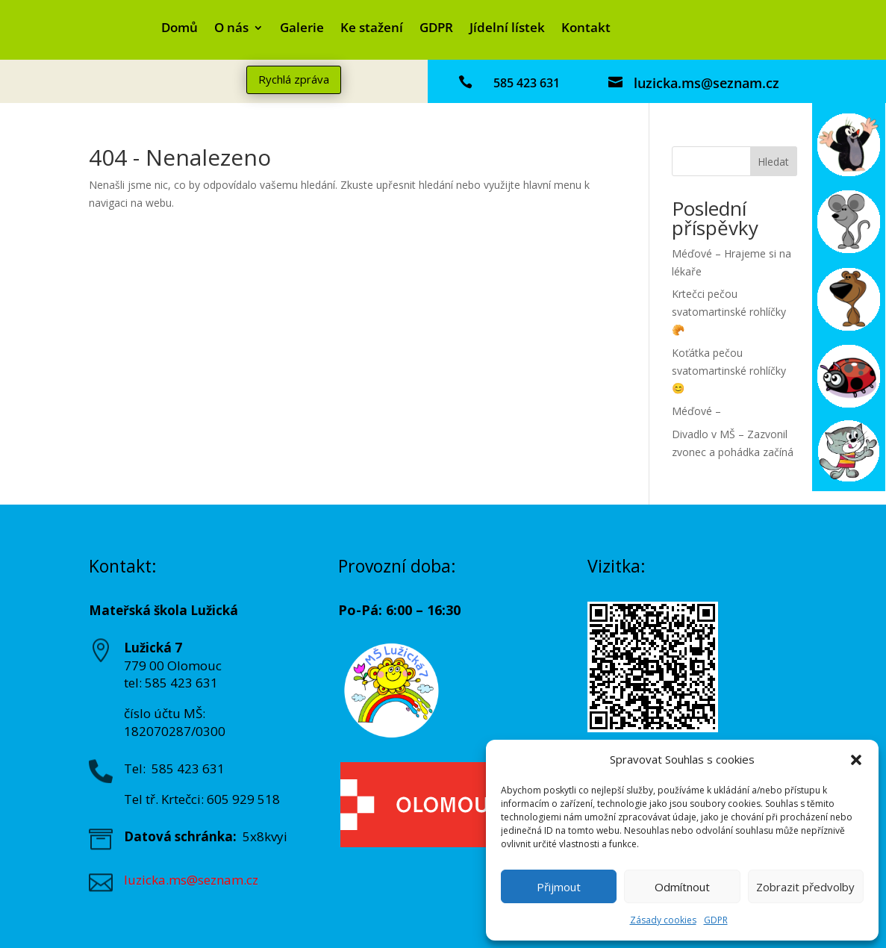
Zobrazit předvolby (805, 886)
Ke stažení (371, 29)
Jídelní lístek (507, 29)
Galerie (302, 29)
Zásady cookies (663, 920)
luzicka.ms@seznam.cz (706, 83)
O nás (231, 29)
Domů (179, 29)
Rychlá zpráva (293, 79)
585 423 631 (526, 83)
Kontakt (586, 29)
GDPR (716, 920)
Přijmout (559, 886)
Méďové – (696, 411)
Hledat (773, 162)
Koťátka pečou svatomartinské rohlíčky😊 (729, 371)
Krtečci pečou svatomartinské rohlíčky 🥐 (729, 312)
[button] (856, 759)
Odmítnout (682, 886)
